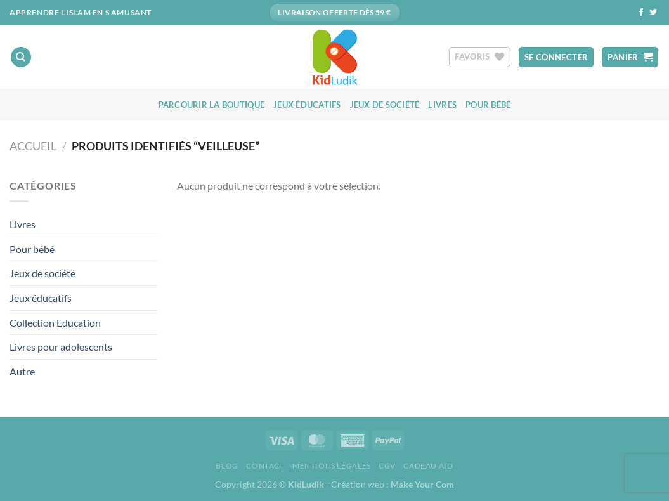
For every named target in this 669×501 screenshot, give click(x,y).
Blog (227, 466)
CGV (387, 466)
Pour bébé (487, 105)
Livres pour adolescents (61, 347)
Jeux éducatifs (307, 105)
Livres (442, 105)
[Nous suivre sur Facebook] (641, 12)
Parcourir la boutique (211, 105)
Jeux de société (385, 105)
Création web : (392, 484)
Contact (265, 466)
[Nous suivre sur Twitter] (653, 12)
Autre (22, 371)
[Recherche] (21, 57)
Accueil (33, 146)
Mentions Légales (331, 466)
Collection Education (55, 322)
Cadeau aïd (428, 466)
